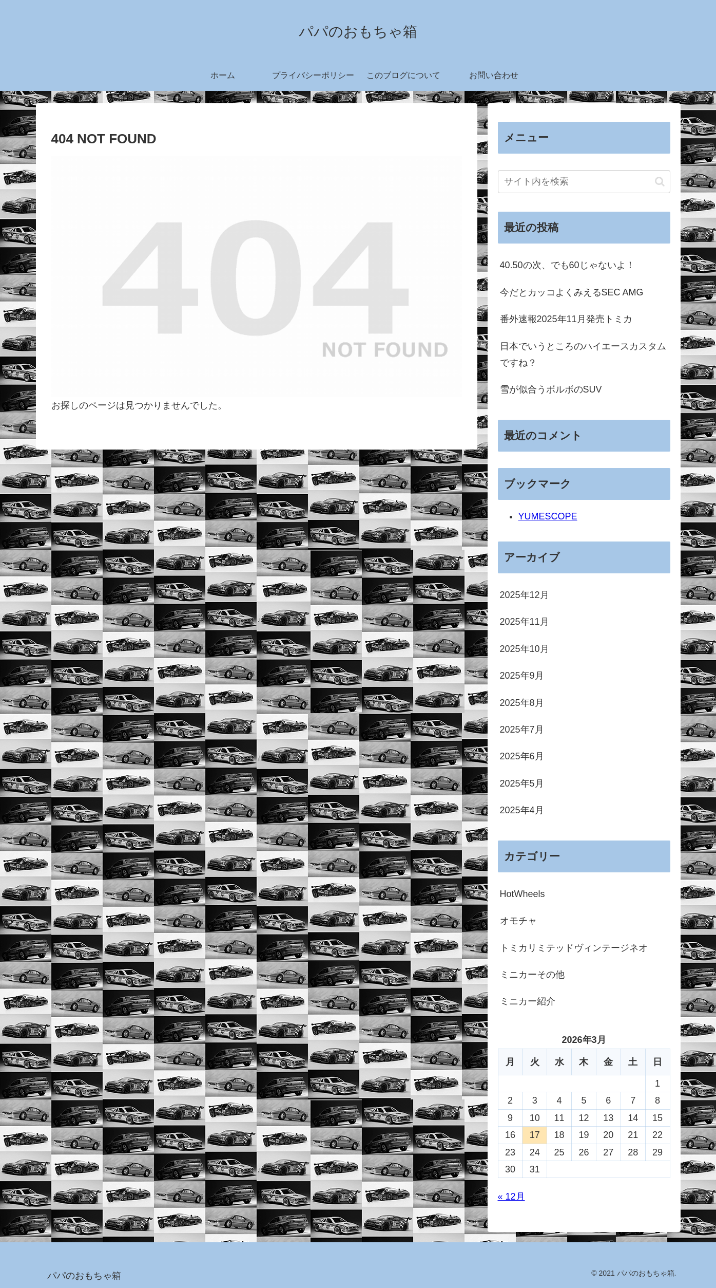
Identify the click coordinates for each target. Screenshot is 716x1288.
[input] (584, 181)
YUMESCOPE (547, 516)
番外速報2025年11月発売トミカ (566, 319)
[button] (660, 182)
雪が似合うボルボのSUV (551, 389)
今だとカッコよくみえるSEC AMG (572, 292)
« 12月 (511, 1196)
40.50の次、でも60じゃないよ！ (567, 265)
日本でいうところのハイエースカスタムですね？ (583, 354)
